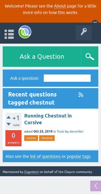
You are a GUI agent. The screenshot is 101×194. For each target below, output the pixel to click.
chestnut (47, 138)
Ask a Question (42, 56)
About (60, 6)
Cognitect (31, 172)
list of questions (45, 156)
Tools (60, 131)
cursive (31, 138)
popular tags (78, 156)
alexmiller (76, 131)
